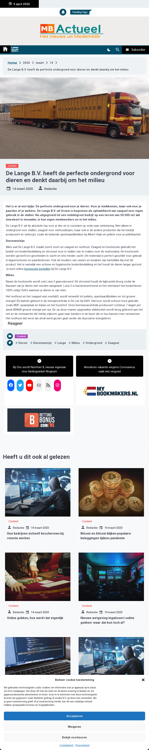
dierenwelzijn (42, 343)
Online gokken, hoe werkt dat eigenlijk (35, 618)
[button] (143, 680)
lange (61, 343)
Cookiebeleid (66, 745)
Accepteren (74, 716)
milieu (76, 343)
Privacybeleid (82, 745)
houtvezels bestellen (37, 269)
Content (12, 165)
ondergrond (94, 343)
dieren (23, 343)
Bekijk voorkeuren (74, 737)
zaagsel (113, 343)
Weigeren (74, 726)
